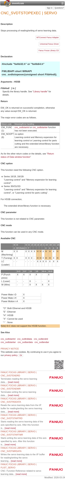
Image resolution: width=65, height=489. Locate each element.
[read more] (21, 408)
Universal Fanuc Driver (49, 44)
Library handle (40, 91)
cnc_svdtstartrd (22, 127)
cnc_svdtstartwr (40, 127)
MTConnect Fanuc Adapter (48, 38)
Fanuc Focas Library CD (49, 51)
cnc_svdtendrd (41, 339)
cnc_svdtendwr (42, 342)
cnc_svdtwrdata (25, 342)
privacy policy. (11, 355)
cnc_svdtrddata (24, 339)
